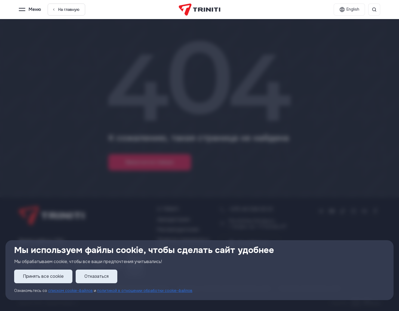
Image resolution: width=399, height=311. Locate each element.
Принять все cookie (43, 276)
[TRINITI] (199, 10)
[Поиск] (374, 10)
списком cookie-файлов (70, 290)
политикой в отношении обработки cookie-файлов (144, 290)
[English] (349, 10)
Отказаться (96, 276)
